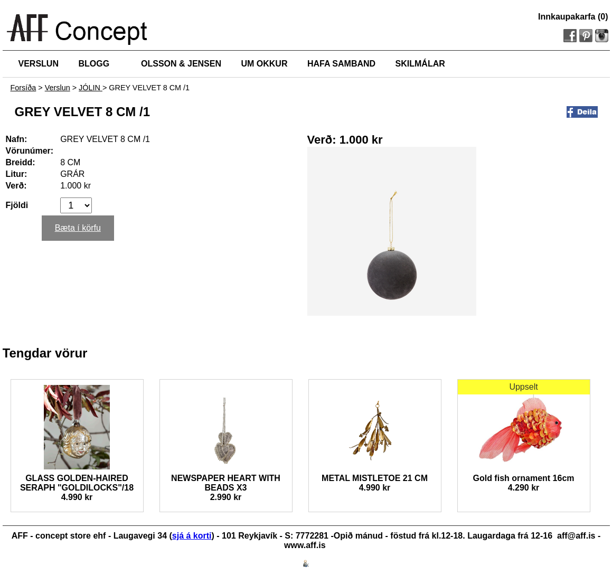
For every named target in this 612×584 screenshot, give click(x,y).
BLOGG (93, 63)
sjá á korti (192, 535)
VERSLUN (38, 63)
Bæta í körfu (78, 227)
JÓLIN (90, 87)
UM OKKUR (264, 63)
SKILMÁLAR (420, 63)
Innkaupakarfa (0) (573, 16)
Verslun (57, 87)
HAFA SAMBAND (341, 63)
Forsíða (23, 87)
